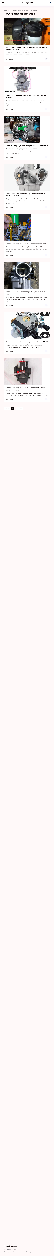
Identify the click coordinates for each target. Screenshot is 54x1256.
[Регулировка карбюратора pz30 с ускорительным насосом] (27, 285)
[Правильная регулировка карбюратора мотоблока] (27, 138)
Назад (7, 409)
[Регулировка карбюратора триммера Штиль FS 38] (27, 333)
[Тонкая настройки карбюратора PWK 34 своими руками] (27, 89)
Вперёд (19, 409)
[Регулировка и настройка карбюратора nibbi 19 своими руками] (27, 187)
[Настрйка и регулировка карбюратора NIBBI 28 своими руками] (27, 380)
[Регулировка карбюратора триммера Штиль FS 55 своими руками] (27, 40)
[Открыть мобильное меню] (3, 2)
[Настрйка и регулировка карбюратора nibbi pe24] (27, 236)
